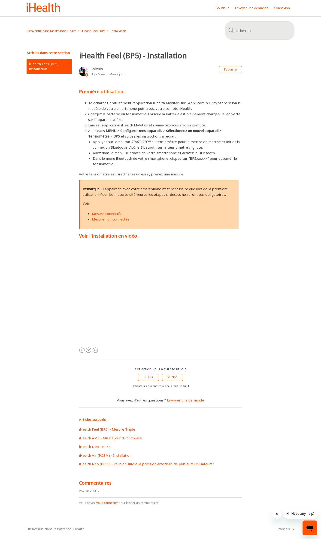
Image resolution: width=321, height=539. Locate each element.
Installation (118, 31)
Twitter (88, 350)
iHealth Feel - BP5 (94, 31)
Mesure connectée (107, 213)
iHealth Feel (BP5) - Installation (45, 66)
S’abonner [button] (230, 69)
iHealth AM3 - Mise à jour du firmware (110, 438)
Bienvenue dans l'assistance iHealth (51, 31)
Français (283, 529)
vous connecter (107, 503)
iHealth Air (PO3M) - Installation (105, 455)
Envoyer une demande (251, 8)
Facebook (82, 350)
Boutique (222, 8)
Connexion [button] (282, 8)
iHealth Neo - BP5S (94, 446)
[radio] (148, 377)
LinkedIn (95, 350)
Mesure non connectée (111, 219)
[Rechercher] (259, 30)
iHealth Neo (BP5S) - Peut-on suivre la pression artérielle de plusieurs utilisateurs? (146, 464)
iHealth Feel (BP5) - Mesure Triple (107, 429)
